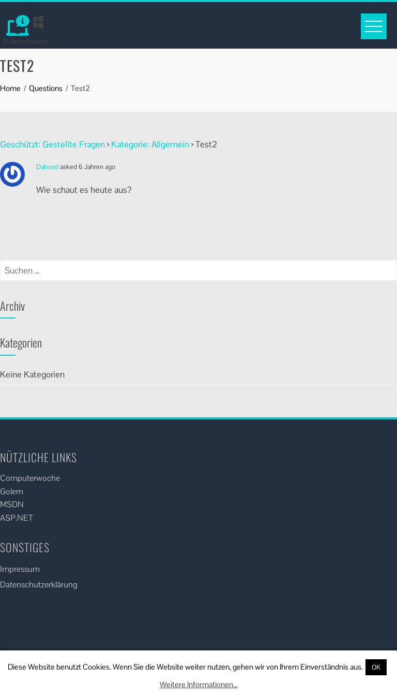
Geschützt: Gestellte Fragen (52, 144)
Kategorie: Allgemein (150, 144)
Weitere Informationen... (199, 684)
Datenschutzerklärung (39, 584)
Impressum (20, 569)
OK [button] (376, 667)
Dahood (47, 166)
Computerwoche (30, 478)
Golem (11, 491)
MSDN (12, 504)
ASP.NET (16, 517)
